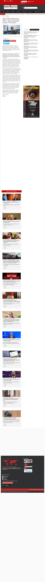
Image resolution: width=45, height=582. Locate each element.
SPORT (23, 3)
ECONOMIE (31, 1)
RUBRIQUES (18, 11)
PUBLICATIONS (24, 11)
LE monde (13, 11)
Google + (13, 40)
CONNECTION (38, 11)
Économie (32, 29)
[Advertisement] (13, 110)
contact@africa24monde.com (7, 467)
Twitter (4, 477)
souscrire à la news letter (7, 482)
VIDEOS (30, 11)
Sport (37, 29)
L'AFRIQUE (7, 11)
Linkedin (4, 479)
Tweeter (6, 43)
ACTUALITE (24, 1)
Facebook (6, 40)
